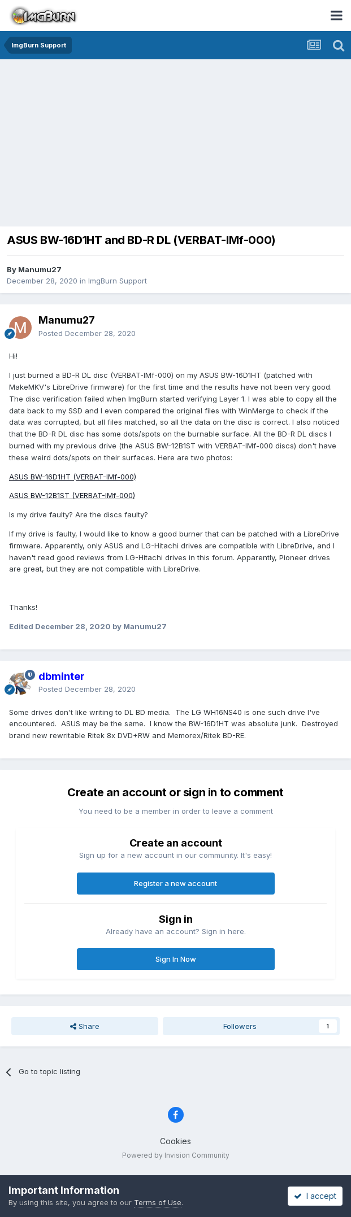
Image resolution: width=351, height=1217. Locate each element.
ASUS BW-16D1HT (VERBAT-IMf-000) (72, 476)
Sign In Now (175, 958)
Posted (87, 333)
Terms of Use (157, 1202)
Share (84, 1026)
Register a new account (175, 883)
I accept (315, 1196)
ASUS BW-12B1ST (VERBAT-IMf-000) (72, 495)
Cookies (175, 1141)
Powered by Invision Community (175, 1155)
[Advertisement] (178, 144)
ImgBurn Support (117, 280)
